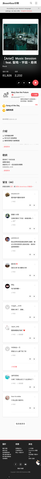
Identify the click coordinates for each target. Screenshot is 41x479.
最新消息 (5, 450)
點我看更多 (20, 424)
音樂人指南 (32, 458)
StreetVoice (11, 3)
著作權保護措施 (7, 456)
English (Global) (26, 11)
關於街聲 (5, 448)
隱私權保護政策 (7, 454)
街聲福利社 (18, 448)
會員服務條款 (6, 452)
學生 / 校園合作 (19, 452)
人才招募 (31, 448)
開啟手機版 (20, 468)
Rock (5, 66)
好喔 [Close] (36, 104)
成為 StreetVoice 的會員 (24, 186)
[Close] (38, 8)
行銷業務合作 (19, 450)
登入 (11, 186)
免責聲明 (5, 458)
